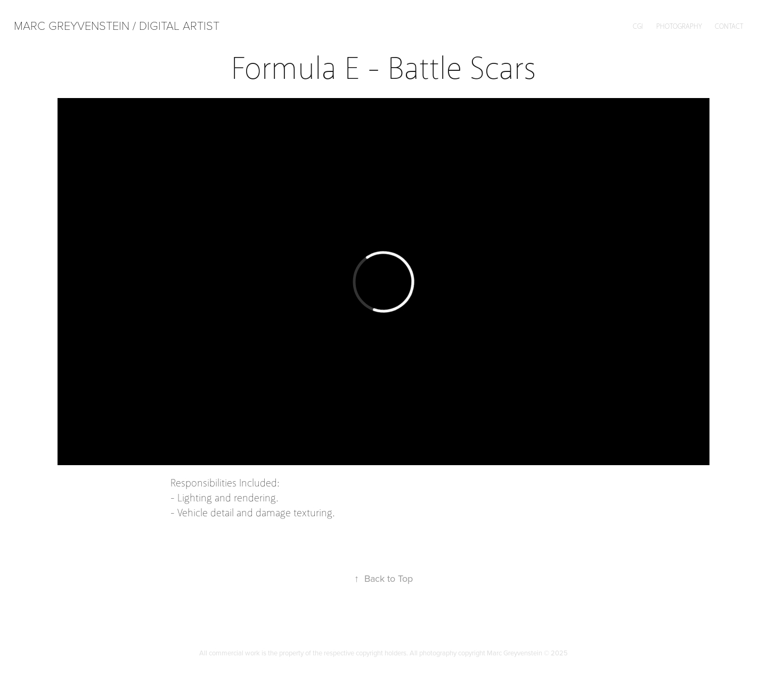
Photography (679, 26)
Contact (729, 26)
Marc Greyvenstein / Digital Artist (116, 25)
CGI (638, 26)
